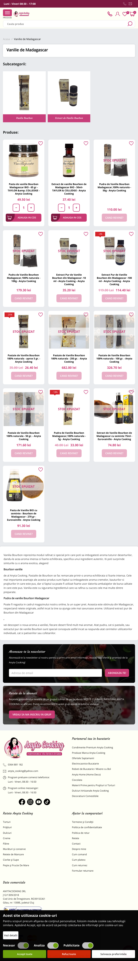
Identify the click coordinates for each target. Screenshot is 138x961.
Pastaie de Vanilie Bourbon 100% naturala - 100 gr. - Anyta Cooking (114, 358)
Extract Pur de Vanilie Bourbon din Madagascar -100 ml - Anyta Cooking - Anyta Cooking (114, 279)
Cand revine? (114, 217)
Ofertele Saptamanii (83, 758)
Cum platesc (79, 859)
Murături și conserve (14, 849)
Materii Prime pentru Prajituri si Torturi (93, 785)
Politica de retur (81, 833)
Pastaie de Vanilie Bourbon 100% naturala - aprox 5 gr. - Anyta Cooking (23, 358)
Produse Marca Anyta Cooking (88, 753)
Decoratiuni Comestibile (85, 796)
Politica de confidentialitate (87, 827)
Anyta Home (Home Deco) (86, 774)
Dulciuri (7, 833)
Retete (75, 838)
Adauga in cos (21, 217)
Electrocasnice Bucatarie (85, 763)
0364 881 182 (13, 764)
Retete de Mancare (13, 854)
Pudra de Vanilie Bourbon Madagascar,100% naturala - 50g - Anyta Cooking (114, 187)
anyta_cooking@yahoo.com (20, 771)
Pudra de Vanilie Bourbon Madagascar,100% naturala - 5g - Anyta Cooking (69, 436)
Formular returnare (82, 870)
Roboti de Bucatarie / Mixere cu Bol (91, 769)
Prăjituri (7, 827)
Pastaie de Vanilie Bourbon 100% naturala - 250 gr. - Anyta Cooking (69, 358)
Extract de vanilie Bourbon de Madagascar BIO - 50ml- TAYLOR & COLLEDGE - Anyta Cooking (69, 188)
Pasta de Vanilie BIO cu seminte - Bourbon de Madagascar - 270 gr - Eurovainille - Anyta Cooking (23, 515)
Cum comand (79, 854)
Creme (6, 838)
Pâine (6, 843)
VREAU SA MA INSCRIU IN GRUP (31, 714)
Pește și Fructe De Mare (16, 865)
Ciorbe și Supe (11, 859)
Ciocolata (77, 780)
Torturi (6, 822)
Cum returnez (79, 865)
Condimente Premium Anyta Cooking (92, 747)
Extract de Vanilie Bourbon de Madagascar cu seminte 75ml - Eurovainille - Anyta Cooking (114, 436)
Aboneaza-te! (117, 673)
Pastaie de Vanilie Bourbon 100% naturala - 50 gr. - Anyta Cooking (23, 436)
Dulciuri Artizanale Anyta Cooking (90, 790)
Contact (76, 843)
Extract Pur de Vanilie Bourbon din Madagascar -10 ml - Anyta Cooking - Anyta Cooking (69, 279)
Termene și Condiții (82, 822)
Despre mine (79, 849)
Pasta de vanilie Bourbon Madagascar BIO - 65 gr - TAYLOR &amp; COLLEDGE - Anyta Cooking (24, 188)
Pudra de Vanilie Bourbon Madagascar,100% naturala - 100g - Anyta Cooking (23, 278)
